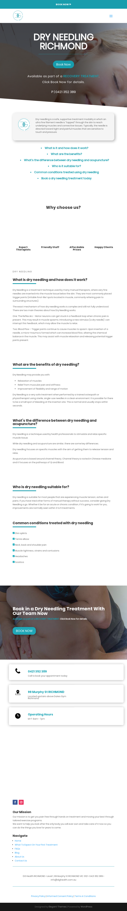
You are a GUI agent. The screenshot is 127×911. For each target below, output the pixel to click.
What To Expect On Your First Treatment (36, 844)
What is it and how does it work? (66, 148)
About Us (19, 856)
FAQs (17, 848)
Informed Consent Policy (60, 896)
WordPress (86, 906)
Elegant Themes (57, 906)
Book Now (63, 64)
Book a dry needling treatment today (66, 178)
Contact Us (21, 860)
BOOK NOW (24, 631)
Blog (17, 852)
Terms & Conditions (85, 896)
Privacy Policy (38, 896)
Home (18, 840)
